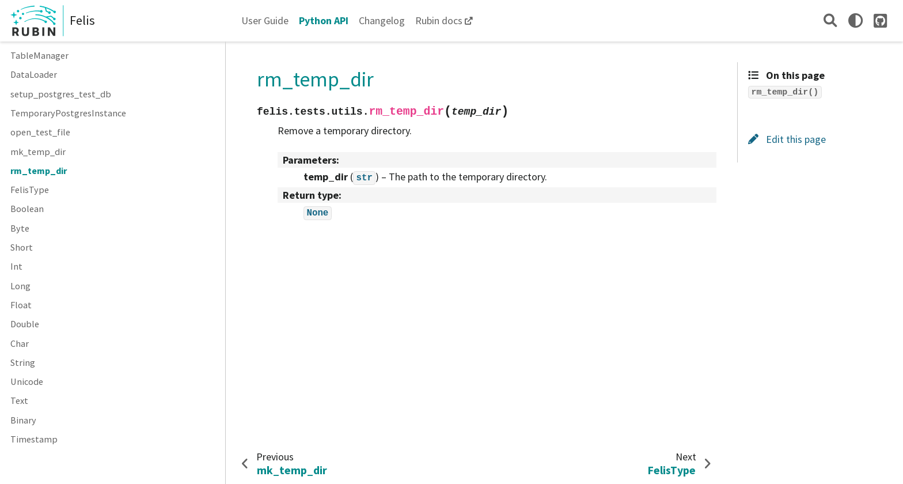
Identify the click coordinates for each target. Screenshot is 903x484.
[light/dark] (855, 20)
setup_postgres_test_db (60, 94)
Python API (323, 20)
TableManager (39, 55)
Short (21, 247)
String (22, 362)
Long (20, 286)
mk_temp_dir (38, 151)
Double (24, 324)
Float (21, 305)
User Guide (265, 20)
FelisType (29, 189)
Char (19, 343)
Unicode (26, 381)
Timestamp (34, 439)
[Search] (830, 20)
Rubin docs (438, 20)
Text (19, 400)
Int (16, 266)
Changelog (382, 20)
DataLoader (33, 74)
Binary (23, 420)
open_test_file (40, 132)
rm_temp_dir (38, 170)
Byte (19, 228)
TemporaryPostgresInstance (68, 113)
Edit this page (787, 139)
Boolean (27, 208)
